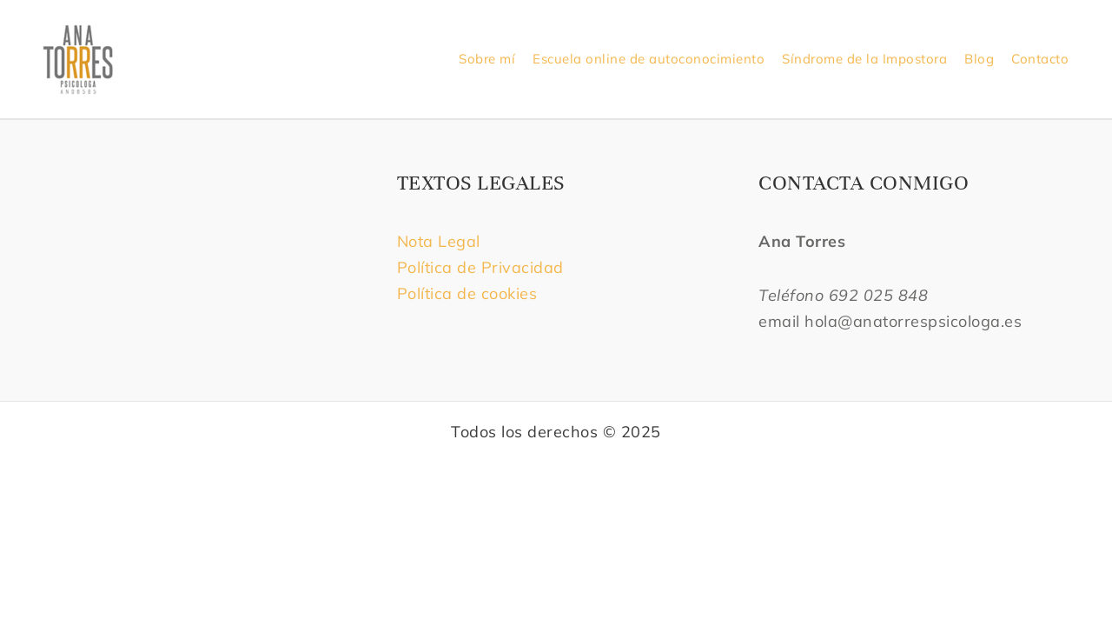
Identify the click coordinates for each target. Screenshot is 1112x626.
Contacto (1040, 58)
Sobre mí (487, 58)
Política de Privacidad (480, 267)
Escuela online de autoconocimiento (648, 58)
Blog (979, 58)
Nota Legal (441, 241)
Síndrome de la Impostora (864, 58)
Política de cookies (467, 293)
